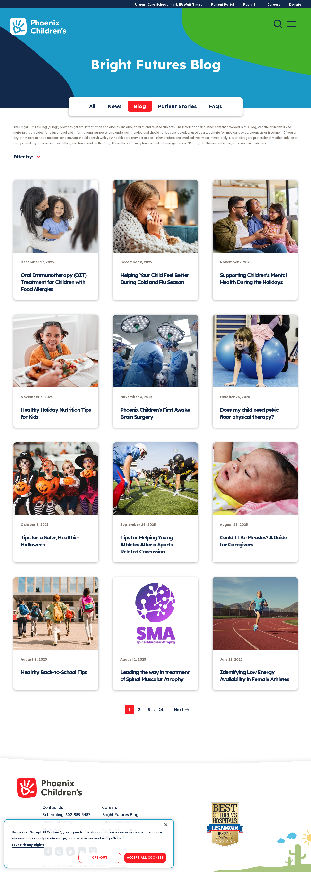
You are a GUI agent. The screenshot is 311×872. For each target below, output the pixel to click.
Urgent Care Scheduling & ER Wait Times (168, 4)
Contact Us (53, 807)
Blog (140, 106)
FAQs (215, 106)
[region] (89, 843)
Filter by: (23, 156)
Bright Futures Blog (120, 814)
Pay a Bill (250, 4)
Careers (273, 4)
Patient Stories (177, 106)
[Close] (165, 825)
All (92, 106)
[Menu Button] (291, 24)
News (115, 106)
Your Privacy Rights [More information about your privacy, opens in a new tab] (28, 845)
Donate (295, 4)
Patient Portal (222, 4)
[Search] (277, 23)
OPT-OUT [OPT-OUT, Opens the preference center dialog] (99, 857)
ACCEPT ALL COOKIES (145, 857)
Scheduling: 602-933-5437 (66, 814)
